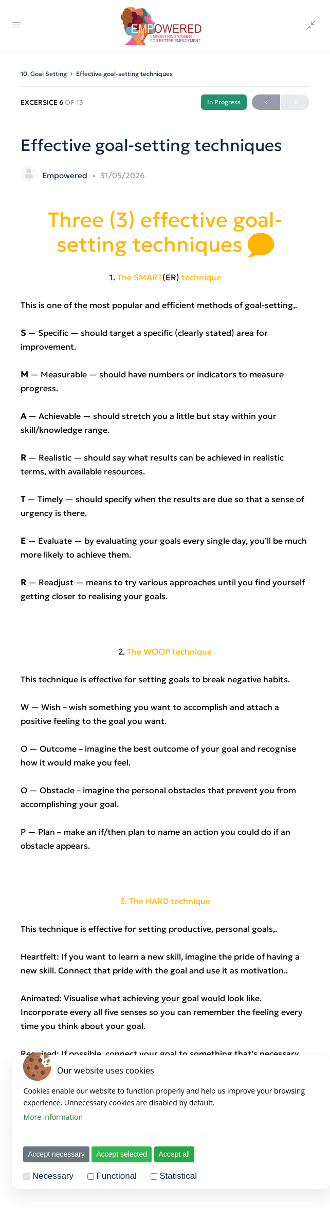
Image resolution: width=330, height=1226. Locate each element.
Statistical (176, 1176)
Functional (115, 1176)
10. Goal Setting (44, 74)
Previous (266, 102)
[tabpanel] (165, 668)
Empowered (65, 175)
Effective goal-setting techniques (124, 74)
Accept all (172, 1154)
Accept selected (120, 1154)
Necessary (50, 1176)
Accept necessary (54, 1154)
